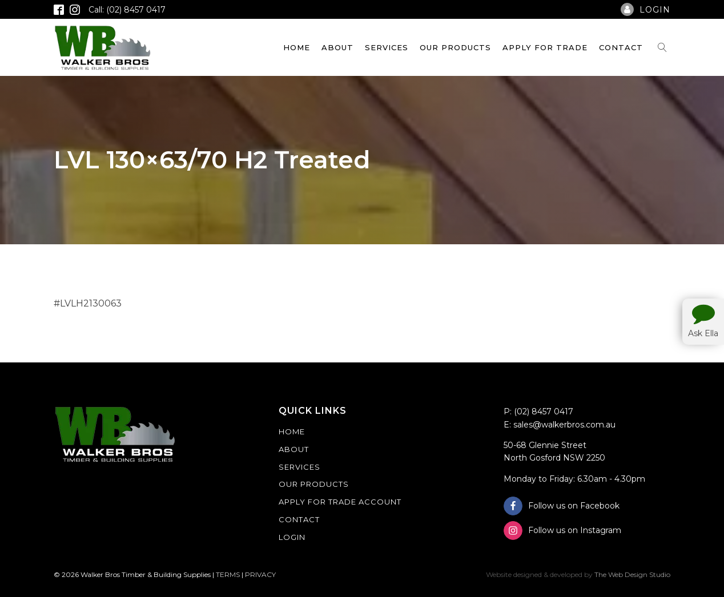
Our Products (455, 47)
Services (386, 47)
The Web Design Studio (632, 574)
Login (292, 537)
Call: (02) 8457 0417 (127, 10)
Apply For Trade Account (340, 501)
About (337, 47)
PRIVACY (260, 574)
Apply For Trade (545, 47)
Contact (621, 47)
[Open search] (662, 47)
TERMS (228, 574)
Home (296, 47)
